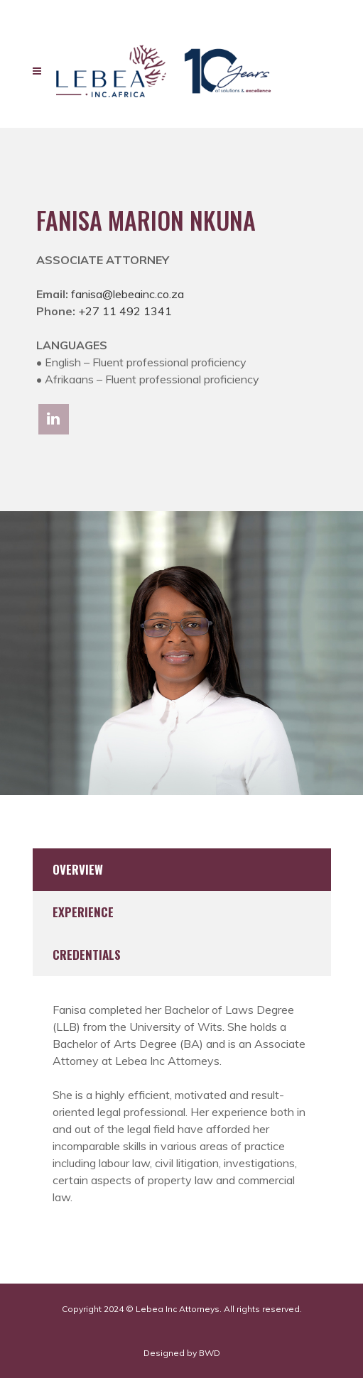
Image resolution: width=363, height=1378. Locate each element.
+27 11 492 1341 (125, 311)
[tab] (182, 869)
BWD (209, 1352)
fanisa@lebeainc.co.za (127, 294)
